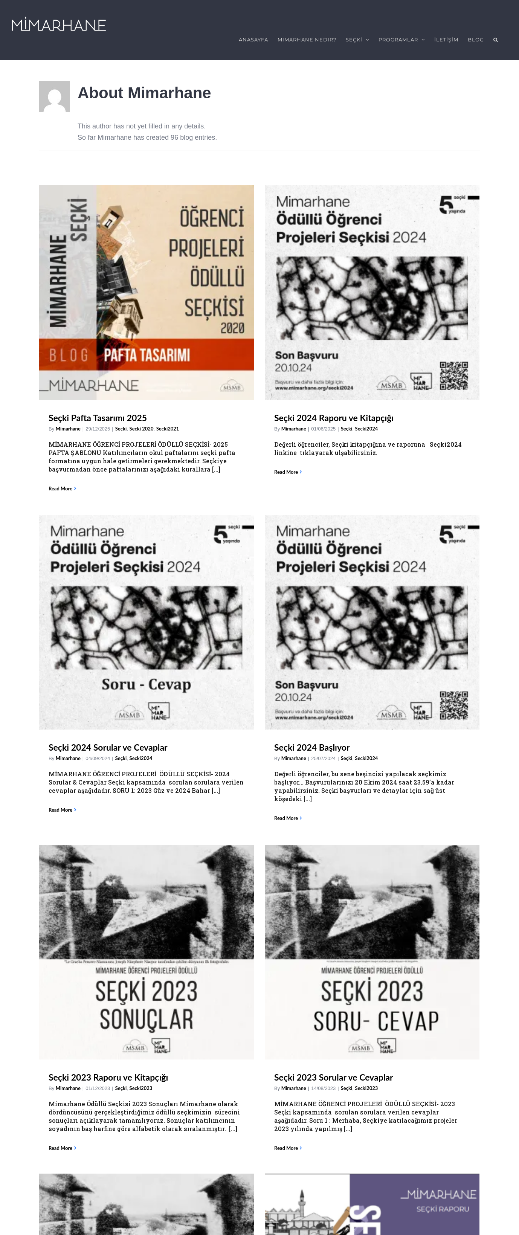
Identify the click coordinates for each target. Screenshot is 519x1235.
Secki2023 (141, 768)
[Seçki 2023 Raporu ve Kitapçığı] (146, 631)
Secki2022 (464, 813)
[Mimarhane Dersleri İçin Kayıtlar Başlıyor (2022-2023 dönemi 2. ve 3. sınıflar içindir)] (274, 975)
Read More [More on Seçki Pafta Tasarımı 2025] (60, 484)
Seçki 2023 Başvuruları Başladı (302, 802)
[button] (495, 39)
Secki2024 (335, 469)
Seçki (121, 424)
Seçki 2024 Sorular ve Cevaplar (302, 458)
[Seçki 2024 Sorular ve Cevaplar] (341, 333)
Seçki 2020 (142, 424)
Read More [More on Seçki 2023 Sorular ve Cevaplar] (188, 827)
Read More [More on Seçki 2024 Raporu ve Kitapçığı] (188, 467)
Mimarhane (68, 424)
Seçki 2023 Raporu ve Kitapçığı (108, 756)
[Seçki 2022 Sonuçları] (146, 975)
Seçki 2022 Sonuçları (89, 1099)
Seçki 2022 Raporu (408, 802)
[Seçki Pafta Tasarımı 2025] (146, 287)
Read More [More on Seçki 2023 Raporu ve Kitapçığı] (60, 827)
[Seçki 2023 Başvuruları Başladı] (341, 676)
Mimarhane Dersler (264, 1123)
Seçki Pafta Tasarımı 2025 (98, 413)
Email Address (34, 1208)
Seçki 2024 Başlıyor (409, 458)
